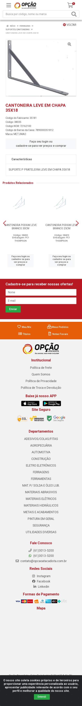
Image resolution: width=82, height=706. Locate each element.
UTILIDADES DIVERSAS (41, 532)
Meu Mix (24, 327)
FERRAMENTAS (41, 479)
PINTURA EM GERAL (41, 519)
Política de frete (41, 367)
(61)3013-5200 (41, 556)
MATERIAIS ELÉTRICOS (41, 499)
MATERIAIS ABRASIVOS (41, 492)
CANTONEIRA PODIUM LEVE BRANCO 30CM (21, 226)
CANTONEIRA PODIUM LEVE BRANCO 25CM (61, 226)
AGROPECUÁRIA (41, 445)
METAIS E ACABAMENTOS (41, 512)
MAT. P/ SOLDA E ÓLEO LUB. (41, 485)
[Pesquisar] (74, 14)
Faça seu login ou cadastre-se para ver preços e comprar (41, 143)
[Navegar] (5, 223)
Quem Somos (41, 374)
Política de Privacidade (41, 381)
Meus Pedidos (57, 327)
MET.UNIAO (20, 134)
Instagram (41, 576)
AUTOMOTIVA (41, 452)
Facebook (41, 581)
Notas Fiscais (58, 334)
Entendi (42, 696)
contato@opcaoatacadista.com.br (41, 561)
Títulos (24, 334)
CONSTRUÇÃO (41, 459)
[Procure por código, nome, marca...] (36, 14)
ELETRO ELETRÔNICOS (41, 465)
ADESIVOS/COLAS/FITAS (41, 439)
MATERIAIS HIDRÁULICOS (41, 505)
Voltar (69, 24)
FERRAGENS (41, 472)
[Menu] (9, 5)
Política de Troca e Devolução (41, 387)
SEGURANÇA (41, 525)
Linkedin (41, 586)
